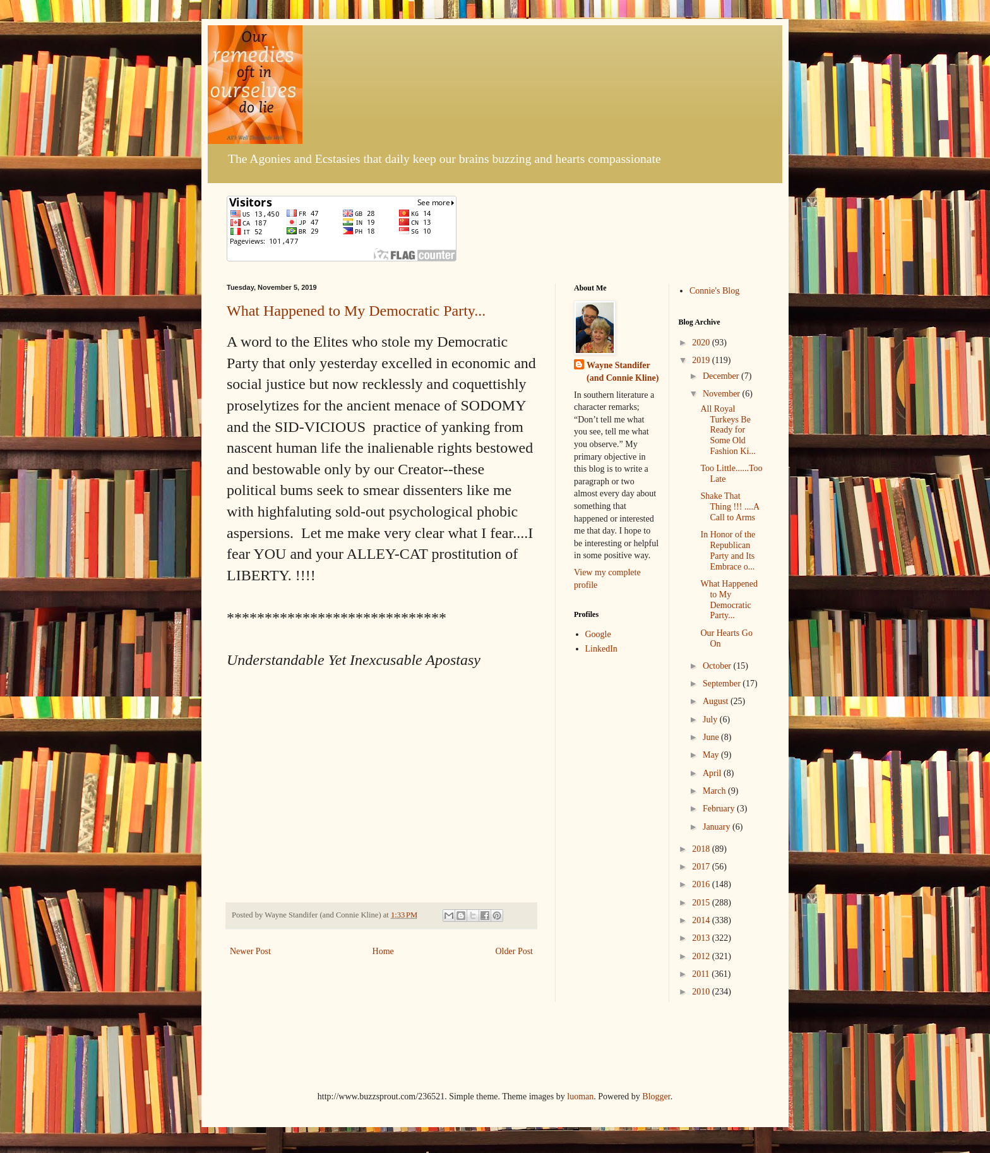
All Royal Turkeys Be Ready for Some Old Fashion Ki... (727, 430)
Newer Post (250, 951)
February (720, 808)
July (711, 719)
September (722, 683)
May (712, 755)
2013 (702, 938)
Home (383, 951)
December (722, 376)
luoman (580, 1096)
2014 (702, 920)
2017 (702, 866)
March (715, 791)
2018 (702, 849)
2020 (702, 342)
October (718, 666)
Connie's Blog (714, 291)
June (712, 737)
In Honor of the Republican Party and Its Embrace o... (727, 550)
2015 (702, 902)
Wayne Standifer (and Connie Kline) (623, 372)
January (717, 827)
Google (598, 634)
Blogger (656, 1096)
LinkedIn (601, 649)
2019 (702, 360)
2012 (702, 956)
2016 (702, 884)
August (717, 701)
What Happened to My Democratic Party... (356, 310)
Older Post (515, 951)
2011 (702, 974)
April (713, 773)
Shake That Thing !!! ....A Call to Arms (729, 506)
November (722, 393)
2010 (702, 991)
